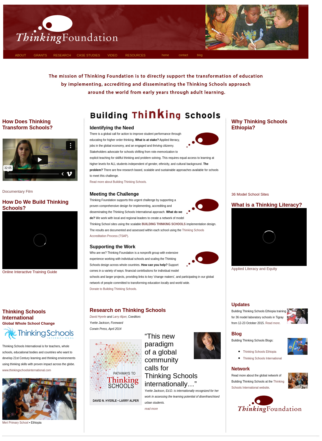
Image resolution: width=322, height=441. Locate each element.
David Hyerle (98, 316)
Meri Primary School (15, 422)
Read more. (272, 323)
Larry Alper (120, 316)
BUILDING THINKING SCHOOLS (164, 224)
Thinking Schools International (262, 358)
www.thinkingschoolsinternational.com (26, 370)
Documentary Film (17, 191)
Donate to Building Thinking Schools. (113, 289)
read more (151, 408)
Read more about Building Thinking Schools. (118, 181)
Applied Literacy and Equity (254, 269)
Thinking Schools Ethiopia (259, 351)
